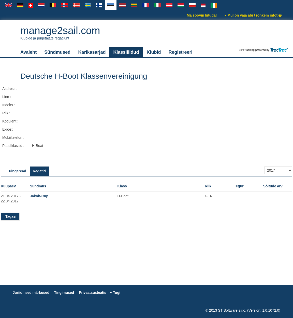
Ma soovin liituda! (202, 15)
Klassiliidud (126, 52)
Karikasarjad (92, 52)
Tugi (115, 293)
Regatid (39, 171)
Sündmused (57, 52)
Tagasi (10, 216)
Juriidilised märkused (31, 293)
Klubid (153, 52)
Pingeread (17, 171)
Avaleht (28, 52)
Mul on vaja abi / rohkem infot (253, 15)
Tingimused (64, 293)
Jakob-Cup (39, 196)
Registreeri (180, 52)
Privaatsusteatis (92, 293)
